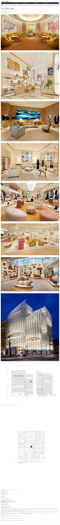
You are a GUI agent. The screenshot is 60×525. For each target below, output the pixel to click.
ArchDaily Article (3, 501)
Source (21, 141)
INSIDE (16, 3)
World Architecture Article (4, 502)
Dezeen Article (3, 500)
